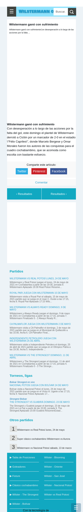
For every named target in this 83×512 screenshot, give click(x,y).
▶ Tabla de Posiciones (22, 457)
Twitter (21, 171)
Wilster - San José (54, 476)
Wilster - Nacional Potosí (58, 485)
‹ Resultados (24, 194)
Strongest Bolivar (18, 399)
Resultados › (59, 194)
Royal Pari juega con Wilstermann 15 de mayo (39, 293)
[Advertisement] (42, 232)
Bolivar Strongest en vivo (22, 382)
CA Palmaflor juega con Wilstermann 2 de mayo (40, 324)
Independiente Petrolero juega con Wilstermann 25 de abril (33, 339)
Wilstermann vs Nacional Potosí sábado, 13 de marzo (44, 448)
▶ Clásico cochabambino (24, 485)
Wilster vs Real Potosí (56, 494)
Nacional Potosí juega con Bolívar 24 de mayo (39, 385)
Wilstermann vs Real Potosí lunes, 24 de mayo (39, 278)
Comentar (41, 182)
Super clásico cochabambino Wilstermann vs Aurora (43, 439)
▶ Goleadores (18, 466)
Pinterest (39, 171)
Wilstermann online (42, 11)
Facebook (59, 171)
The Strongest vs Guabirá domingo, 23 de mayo (40, 402)
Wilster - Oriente (53, 466)
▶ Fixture (15, 476)
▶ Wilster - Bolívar (20, 503)
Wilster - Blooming (54, 457)
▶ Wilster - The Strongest (24, 494)
